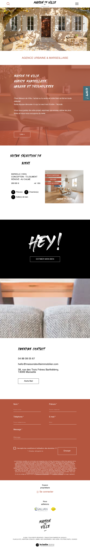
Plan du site (17, 539)
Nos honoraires (46, 539)
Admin (37, 539)
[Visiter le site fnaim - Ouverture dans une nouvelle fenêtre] (53, 509)
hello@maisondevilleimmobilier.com (38, 364)
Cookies (74, 539)
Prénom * (53, 404)
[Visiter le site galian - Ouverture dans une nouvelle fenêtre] (41, 509)
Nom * (16, 404)
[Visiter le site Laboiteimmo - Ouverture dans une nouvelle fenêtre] (45, 547)
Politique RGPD (65, 539)
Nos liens (56, 539)
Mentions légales (28, 539)
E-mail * (52, 417)
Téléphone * (18, 417)
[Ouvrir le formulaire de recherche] (8, 3)
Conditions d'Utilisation (57, 474)
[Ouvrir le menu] (77, 4)
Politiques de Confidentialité (42, 474)
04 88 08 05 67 (26, 358)
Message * (17, 430)
